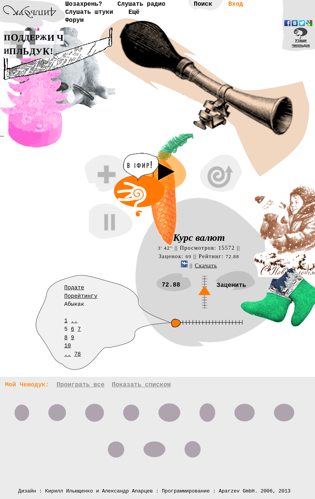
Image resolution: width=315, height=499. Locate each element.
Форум (74, 20)
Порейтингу (80, 296)
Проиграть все (80, 384)
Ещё (134, 12)
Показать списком (141, 384)
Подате (74, 288)
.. (74, 321)
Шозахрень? (83, 4)
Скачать (206, 265)
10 (67, 346)
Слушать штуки (89, 12)
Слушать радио (141, 4)
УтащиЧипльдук (301, 42)
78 (77, 354)
